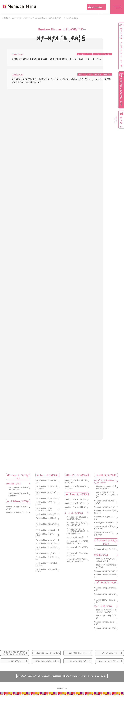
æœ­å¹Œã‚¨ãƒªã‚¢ (13, 488)
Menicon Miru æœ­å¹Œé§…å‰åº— (18, 493)
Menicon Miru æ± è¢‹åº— (46, 535)
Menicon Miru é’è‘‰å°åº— (46, 563)
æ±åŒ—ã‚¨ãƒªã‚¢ (18, 506)
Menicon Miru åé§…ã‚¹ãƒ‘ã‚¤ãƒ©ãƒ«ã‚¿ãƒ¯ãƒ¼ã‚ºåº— (76, 536)
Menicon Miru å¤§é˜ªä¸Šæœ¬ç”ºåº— (104, 532)
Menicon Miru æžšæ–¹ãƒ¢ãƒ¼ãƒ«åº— (105, 516)
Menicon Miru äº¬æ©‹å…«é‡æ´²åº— (43, 514)
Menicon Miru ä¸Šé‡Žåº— (45, 524)
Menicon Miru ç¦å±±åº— (104, 555)
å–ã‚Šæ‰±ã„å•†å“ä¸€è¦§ (46, 661)
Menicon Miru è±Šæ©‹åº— (75, 513)
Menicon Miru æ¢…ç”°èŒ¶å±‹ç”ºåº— (106, 492)
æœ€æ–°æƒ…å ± (101, 75)
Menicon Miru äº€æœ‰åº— (46, 530)
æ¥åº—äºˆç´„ (14, 675)
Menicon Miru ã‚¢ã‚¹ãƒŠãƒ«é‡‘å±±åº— (77, 547)
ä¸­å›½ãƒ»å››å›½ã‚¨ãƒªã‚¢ (106, 547)
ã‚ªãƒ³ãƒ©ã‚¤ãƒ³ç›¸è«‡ (46, 675)
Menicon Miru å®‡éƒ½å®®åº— (46, 486)
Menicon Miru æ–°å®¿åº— (46, 549)
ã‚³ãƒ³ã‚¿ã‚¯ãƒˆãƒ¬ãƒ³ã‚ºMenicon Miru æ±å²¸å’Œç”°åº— (38, 18)
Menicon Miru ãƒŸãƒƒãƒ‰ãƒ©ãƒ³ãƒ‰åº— (76, 523)
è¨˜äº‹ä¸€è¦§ (74, 18)
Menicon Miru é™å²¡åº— (75, 508)
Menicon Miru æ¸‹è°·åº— (46, 545)
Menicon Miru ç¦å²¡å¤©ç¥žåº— (105, 594)
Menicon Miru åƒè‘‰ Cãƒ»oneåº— (46, 492)
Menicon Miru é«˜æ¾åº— (105, 576)
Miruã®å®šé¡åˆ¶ (121, 47)
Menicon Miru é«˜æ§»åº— (105, 512)
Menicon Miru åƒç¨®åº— (77, 553)
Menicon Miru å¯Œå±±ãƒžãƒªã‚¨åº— (76, 486)
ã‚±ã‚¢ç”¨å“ (81, 54)
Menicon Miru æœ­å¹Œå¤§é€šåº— (18, 499)
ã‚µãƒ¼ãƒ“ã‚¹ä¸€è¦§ (78, 660)
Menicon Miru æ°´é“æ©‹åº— (45, 508)
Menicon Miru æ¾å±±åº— (105, 581)
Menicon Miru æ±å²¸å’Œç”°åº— (103, 538)
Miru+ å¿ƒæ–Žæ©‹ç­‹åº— (104, 528)
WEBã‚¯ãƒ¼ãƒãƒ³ (78, 675)
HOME (5, 18)
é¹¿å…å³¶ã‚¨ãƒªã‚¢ (103, 611)
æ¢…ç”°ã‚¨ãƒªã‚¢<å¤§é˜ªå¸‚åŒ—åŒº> (105, 486)
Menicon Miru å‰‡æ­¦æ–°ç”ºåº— (77, 559)
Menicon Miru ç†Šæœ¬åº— (105, 600)
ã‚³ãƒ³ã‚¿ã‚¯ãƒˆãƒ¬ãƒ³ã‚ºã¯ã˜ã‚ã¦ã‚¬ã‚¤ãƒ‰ (14, 662)
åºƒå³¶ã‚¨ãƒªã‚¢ (101, 560)
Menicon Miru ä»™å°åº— (17, 518)
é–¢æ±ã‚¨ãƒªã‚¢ (47, 480)
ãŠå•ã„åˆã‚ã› (109, 694)
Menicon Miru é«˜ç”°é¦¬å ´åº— (45, 540)
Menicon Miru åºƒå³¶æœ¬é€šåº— (106, 571)
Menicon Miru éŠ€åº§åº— (46, 519)
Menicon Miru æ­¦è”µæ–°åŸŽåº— (46, 575)
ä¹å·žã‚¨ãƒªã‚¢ (106, 587)
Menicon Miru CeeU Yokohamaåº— (46, 569)
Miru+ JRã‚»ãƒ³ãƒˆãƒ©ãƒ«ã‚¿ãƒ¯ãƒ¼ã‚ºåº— (76, 565)
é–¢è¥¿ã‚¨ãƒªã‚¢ (106, 480)
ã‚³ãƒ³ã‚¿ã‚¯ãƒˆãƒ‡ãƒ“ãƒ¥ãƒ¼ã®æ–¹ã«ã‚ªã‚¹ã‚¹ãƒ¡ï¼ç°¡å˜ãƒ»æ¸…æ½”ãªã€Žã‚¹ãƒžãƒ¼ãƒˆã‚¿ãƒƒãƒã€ (61, 81)
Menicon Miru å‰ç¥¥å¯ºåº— (46, 553)
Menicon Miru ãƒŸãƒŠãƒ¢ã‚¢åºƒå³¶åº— (105, 565)
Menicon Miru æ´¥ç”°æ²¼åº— (46, 498)
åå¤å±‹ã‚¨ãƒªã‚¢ (74, 518)
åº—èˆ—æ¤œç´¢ (95, 7)
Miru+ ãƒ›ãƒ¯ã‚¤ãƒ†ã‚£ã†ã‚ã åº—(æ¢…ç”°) (106, 499)
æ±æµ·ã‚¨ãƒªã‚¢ (76, 499)
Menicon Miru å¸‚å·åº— (46, 503)
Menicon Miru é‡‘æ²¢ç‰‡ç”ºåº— (75, 492)
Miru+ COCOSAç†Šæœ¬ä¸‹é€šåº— (104, 606)
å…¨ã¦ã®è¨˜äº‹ (101, 54)
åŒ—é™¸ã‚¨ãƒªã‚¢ (76, 480)
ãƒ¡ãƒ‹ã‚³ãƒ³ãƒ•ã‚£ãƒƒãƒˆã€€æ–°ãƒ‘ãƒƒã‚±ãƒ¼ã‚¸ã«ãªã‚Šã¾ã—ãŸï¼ (57, 59)
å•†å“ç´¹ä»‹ (82, 75)
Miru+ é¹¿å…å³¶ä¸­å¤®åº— (106, 622)
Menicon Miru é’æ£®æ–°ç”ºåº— (16, 513)
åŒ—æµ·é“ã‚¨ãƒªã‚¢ (18, 481)
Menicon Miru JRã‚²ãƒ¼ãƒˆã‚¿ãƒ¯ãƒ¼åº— (77, 529)
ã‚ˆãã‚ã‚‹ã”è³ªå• (109, 675)
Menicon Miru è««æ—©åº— (104, 634)
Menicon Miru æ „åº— (76, 542)
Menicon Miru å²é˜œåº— (75, 505)
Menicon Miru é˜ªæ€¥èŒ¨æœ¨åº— (105, 507)
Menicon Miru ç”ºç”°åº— (45, 558)
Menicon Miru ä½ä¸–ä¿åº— (104, 628)
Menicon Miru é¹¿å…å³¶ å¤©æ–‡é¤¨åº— (106, 616)
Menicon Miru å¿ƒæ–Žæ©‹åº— (104, 523)
